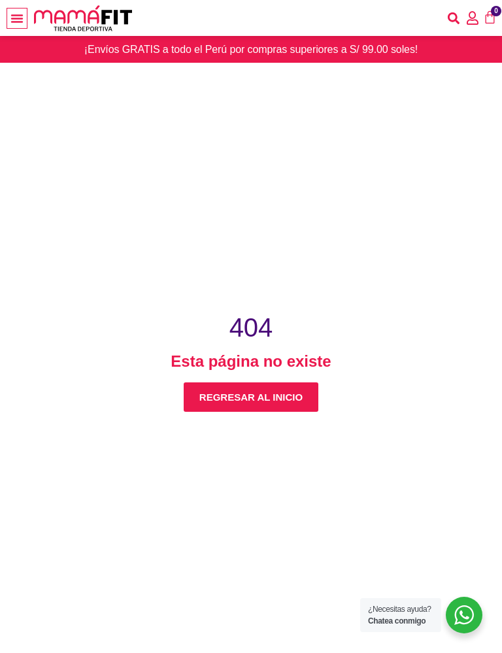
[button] (17, 18)
